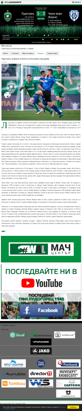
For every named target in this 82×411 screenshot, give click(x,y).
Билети (5, 53)
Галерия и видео (52, 53)
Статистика (15, 53)
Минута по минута (28, 53)
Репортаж (40, 53)
